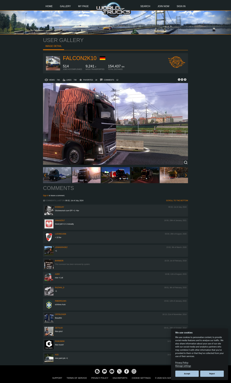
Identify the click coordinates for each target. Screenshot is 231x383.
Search (145, 6)
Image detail (53, 46)
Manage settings (183, 366)
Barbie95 (59, 261)
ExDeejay (59, 207)
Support (57, 378)
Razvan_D (59, 288)
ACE (57, 355)
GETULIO (59, 328)
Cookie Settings (141, 378)
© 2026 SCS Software (167, 378)
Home (49, 6)
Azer (57, 274)
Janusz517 (60, 220)
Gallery (65, 6)
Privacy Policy (99, 378)
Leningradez (61, 247)
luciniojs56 (60, 234)
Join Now (163, 6)
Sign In (181, 6)
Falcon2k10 (79, 58)
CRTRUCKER (60, 314)
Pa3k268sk (60, 341)
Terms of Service (77, 378)
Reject (212, 374)
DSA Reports (120, 378)
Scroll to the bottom (177, 201)
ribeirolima (60, 301)
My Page (83, 6)
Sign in (45, 196)
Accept (187, 374)
